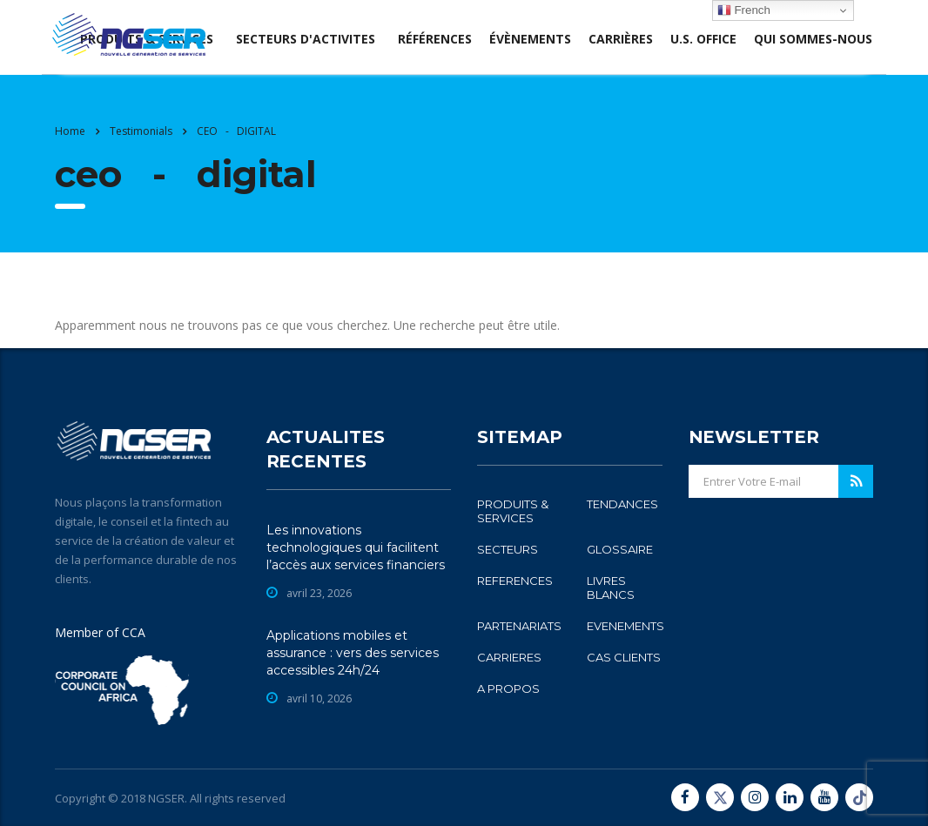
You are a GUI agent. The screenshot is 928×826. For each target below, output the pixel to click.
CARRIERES (509, 657)
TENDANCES (622, 504)
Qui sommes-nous (813, 38)
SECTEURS (507, 549)
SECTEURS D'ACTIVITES (305, 38)
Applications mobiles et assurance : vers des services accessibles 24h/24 (352, 653)
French (743, 10)
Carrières (620, 38)
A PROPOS (508, 688)
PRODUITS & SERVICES (512, 511)
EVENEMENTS (625, 626)
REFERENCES (515, 581)
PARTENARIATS (519, 626)
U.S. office (703, 38)
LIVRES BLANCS (611, 587)
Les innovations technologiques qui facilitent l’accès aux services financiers (355, 547)
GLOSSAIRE (620, 549)
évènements (530, 38)
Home (70, 131)
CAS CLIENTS (624, 657)
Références (435, 38)
